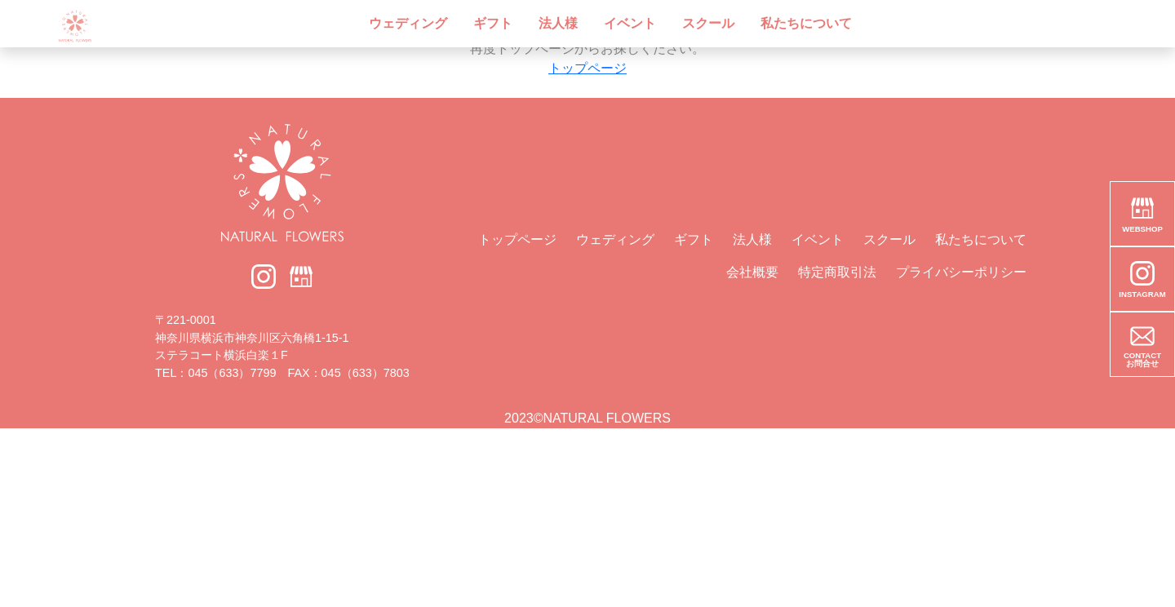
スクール (708, 23)
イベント (630, 23)
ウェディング (408, 23)
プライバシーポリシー (961, 272)
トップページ (587, 68)
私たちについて (806, 23)
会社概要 (752, 272)
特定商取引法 (837, 272)
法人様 (558, 23)
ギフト (492, 23)
